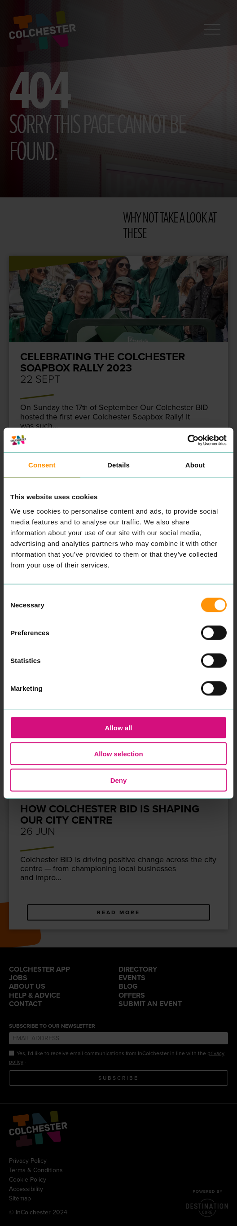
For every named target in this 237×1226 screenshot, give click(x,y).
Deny (118, 780)
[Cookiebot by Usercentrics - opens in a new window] (187, 440)
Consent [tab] (42, 465)
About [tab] (195, 465)
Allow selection (118, 754)
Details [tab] (118, 465)
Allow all (118, 727)
